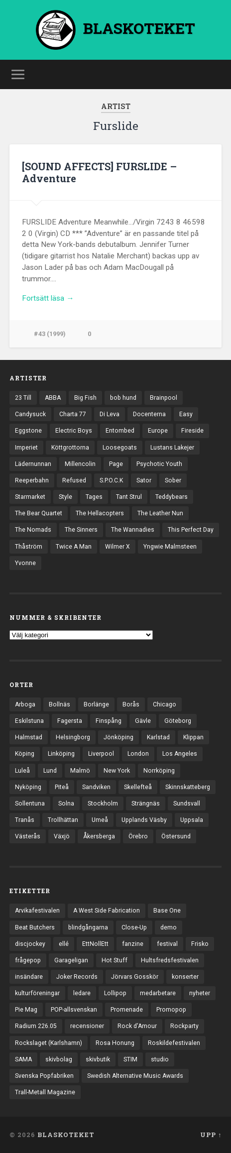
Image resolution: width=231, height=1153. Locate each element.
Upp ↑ (211, 1135)
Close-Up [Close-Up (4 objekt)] (134, 927)
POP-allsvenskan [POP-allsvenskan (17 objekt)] (74, 1009)
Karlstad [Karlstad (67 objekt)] (158, 737)
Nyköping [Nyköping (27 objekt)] (28, 787)
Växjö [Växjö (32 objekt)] (62, 836)
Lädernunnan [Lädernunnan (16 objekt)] (33, 464)
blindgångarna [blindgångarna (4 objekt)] (88, 927)
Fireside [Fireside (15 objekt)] (192, 430)
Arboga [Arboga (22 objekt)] (25, 704)
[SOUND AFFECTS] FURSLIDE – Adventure (99, 172)
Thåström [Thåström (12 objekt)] (28, 546)
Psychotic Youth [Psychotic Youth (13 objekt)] (159, 464)
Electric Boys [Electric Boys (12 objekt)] (73, 430)
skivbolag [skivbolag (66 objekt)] (58, 1059)
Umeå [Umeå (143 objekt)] (100, 819)
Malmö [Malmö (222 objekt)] (80, 770)
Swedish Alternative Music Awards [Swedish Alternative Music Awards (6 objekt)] (135, 1075)
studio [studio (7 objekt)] (160, 1059)
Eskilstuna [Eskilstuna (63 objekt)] (29, 720)
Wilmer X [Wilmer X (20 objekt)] (117, 546)
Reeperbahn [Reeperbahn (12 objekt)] (32, 480)
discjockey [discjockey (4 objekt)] (30, 943)
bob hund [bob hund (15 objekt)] (123, 397)
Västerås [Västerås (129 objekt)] (27, 836)
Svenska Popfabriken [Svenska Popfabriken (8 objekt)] (44, 1075)
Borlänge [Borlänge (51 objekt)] (96, 704)
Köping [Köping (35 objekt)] (24, 753)
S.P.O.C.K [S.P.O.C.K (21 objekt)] (111, 480)
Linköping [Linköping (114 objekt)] (61, 753)
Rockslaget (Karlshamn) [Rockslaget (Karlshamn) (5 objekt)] (48, 1042)
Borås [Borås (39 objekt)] (130, 704)
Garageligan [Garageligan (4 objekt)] (71, 960)
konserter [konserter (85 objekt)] (185, 976)
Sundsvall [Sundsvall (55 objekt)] (186, 803)
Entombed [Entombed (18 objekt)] (120, 430)
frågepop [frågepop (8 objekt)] (28, 960)
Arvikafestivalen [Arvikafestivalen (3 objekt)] (37, 910)
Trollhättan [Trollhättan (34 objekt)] (63, 819)
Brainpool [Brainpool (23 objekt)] (163, 397)
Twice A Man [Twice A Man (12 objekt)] (74, 546)
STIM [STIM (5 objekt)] (130, 1059)
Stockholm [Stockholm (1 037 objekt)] (103, 803)
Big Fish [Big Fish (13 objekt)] (85, 397)
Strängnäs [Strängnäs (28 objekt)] (145, 803)
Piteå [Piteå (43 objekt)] (62, 787)
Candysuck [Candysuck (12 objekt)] (30, 414)
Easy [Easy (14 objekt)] (186, 414)
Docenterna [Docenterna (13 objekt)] (149, 414)
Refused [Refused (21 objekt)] (74, 480)
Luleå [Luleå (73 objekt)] (22, 770)
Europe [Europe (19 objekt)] (158, 430)
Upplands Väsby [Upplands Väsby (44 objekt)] (144, 819)
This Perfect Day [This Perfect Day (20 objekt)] (191, 529)
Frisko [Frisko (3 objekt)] (200, 943)
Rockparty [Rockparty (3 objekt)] (184, 1026)
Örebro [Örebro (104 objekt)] (138, 836)
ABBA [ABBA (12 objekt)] (53, 397)
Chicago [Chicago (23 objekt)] (164, 704)
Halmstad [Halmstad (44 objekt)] (28, 737)
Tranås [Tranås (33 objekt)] (24, 819)
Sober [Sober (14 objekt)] (173, 480)
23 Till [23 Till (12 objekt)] (23, 397)
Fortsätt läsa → (48, 298)
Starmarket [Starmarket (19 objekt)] (30, 496)
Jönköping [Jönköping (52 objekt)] (118, 737)
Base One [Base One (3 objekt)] (167, 910)
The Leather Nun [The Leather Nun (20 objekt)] (160, 513)
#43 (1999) (50, 334)
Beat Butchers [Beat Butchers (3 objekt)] (35, 927)
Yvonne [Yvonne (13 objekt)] (25, 563)
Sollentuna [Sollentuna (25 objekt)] (30, 803)
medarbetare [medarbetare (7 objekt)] (158, 993)
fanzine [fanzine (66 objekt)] (132, 943)
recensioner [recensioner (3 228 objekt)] (87, 1026)
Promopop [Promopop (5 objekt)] (171, 1009)
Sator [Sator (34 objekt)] (143, 480)
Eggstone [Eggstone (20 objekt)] (28, 430)
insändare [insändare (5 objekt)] (29, 976)
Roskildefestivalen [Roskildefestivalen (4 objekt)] (174, 1042)
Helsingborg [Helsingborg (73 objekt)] (73, 737)
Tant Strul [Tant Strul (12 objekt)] (129, 496)
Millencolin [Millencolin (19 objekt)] (80, 464)
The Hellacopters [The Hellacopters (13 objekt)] (100, 513)
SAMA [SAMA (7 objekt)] (23, 1059)
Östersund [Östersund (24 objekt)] (176, 836)
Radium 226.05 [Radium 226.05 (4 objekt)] (36, 1026)
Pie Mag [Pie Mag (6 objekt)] (26, 1009)
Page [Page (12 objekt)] (116, 464)
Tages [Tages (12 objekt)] (94, 496)
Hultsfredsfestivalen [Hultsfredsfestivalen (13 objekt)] (170, 960)
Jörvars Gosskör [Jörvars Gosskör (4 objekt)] (134, 976)
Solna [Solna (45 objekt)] (66, 803)
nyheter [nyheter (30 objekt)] (199, 993)
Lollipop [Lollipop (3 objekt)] (115, 993)
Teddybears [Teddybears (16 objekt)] (171, 496)
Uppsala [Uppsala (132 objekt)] (191, 819)
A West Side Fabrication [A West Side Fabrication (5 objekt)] (106, 910)
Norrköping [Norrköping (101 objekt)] (159, 770)
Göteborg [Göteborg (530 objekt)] (177, 720)
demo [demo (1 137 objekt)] (168, 927)
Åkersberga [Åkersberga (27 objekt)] (99, 836)
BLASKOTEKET (66, 1135)
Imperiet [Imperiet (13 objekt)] (26, 447)
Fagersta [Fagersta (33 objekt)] (69, 720)
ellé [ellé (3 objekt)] (64, 943)
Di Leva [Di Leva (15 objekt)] (109, 414)
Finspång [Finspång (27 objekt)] (108, 720)
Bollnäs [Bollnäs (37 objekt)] (59, 704)
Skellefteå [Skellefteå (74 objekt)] (138, 787)
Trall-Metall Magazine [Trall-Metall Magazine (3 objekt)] (45, 1092)
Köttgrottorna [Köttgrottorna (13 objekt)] (70, 447)
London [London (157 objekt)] (138, 753)
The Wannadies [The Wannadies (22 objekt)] (132, 529)
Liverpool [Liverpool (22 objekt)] (101, 753)
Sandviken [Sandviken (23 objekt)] (96, 787)
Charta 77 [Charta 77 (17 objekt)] (72, 414)
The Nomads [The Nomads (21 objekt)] (33, 529)
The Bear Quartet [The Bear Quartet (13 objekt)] (38, 513)
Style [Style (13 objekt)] (65, 496)
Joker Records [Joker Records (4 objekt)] (77, 976)
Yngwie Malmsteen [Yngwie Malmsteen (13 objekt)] (170, 546)
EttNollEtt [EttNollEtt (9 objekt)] (95, 943)
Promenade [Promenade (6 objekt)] (127, 1009)
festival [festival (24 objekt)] (167, 943)
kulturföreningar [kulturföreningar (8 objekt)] (37, 993)
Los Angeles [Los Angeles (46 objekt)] (179, 753)
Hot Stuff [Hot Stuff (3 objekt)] (114, 960)
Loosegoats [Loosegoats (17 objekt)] (120, 447)
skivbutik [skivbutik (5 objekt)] (98, 1059)
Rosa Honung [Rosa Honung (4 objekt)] (115, 1042)
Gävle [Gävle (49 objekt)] (143, 720)
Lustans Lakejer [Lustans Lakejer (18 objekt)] (172, 447)
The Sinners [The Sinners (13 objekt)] (81, 529)
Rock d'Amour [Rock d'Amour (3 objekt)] (137, 1026)
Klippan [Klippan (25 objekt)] (193, 737)
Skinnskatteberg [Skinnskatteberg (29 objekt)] (187, 787)
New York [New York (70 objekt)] (117, 770)
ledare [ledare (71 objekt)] (82, 993)
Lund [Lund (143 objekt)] (50, 770)
